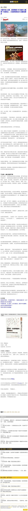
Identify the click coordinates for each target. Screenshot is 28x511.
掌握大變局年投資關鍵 (6, 307)
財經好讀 (5, 20)
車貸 (13, 412)
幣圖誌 (12, 379)
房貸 (5, 412)
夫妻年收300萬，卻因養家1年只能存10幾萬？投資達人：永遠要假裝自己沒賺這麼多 (13, 12)
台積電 (7, 412)
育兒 (11, 412)
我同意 (25, 509)
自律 (19, 412)
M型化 (15, 412)
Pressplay (20, 383)
